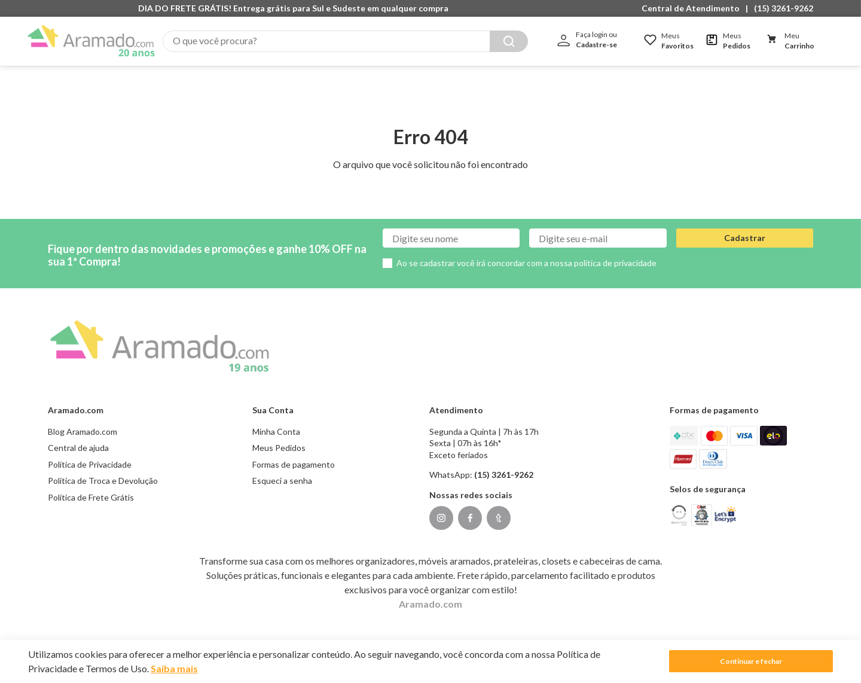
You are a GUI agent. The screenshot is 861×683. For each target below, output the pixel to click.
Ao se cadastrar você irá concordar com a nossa (526, 251)
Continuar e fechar (751, 661)
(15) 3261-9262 (783, 8)
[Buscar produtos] (508, 41)
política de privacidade (615, 251)
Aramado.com (430, 591)
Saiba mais (174, 668)
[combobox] (345, 41)
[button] (694, 8)
